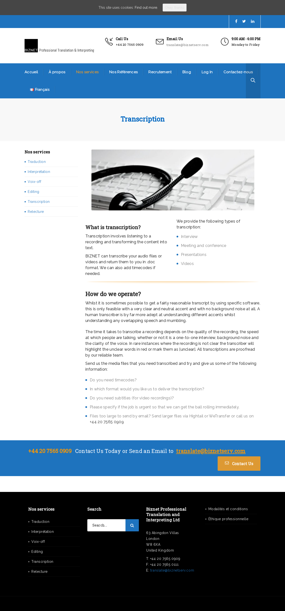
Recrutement (159, 72)
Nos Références (123, 72)
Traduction (37, 162)
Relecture (36, 212)
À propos (57, 72)
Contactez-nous (238, 72)
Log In (207, 72)
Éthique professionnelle (228, 519)
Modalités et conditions (228, 509)
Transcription (39, 202)
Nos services (87, 72)
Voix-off (34, 182)
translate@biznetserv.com (188, 45)
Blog (186, 72)
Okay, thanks (174, 7)
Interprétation (39, 172)
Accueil (31, 72)
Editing (33, 192)
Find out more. (146, 7)
